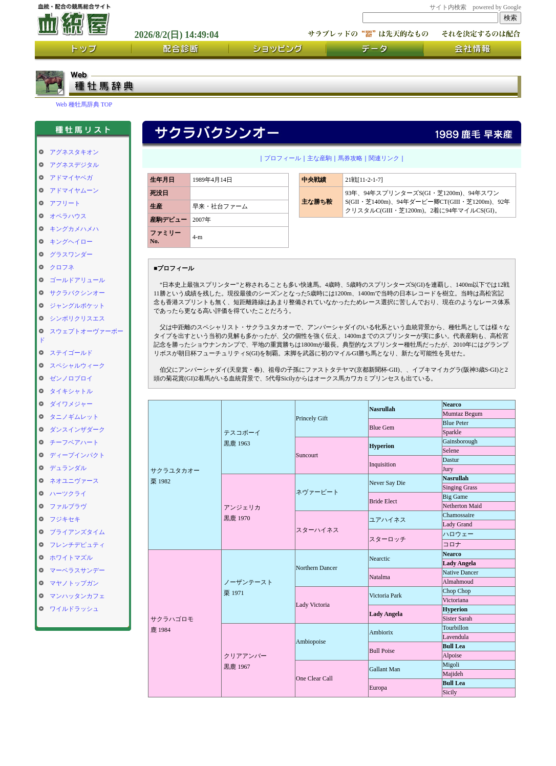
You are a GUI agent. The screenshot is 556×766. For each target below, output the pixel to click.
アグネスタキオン (74, 152)
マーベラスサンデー (77, 570)
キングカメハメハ (74, 228)
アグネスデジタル (74, 164)
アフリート (65, 203)
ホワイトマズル (71, 557)
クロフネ (62, 267)
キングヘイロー (71, 241)
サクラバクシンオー (77, 292)
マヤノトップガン (74, 583)
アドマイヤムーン (74, 190)
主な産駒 (319, 158)
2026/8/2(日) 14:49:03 (177, 35)
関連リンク (384, 158)
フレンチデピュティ (77, 544)
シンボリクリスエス (77, 318)
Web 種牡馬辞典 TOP (84, 104)
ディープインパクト (77, 455)
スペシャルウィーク (77, 365)
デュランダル (68, 468)
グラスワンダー (71, 254)
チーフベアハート (74, 442)
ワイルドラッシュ (74, 608)
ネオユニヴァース (74, 480)
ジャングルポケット (77, 305)
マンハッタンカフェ (77, 596)
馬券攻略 (350, 158)
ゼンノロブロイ (71, 378)
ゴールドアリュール (77, 280)
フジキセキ (65, 519)
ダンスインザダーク (77, 429)
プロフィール (282, 158)
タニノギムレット (74, 416)
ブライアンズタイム (77, 532)
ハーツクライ (68, 493)
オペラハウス (68, 216)
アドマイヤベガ (71, 177)
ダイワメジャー (71, 404)
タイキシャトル (71, 391)
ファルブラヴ (68, 506)
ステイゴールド (71, 352)
